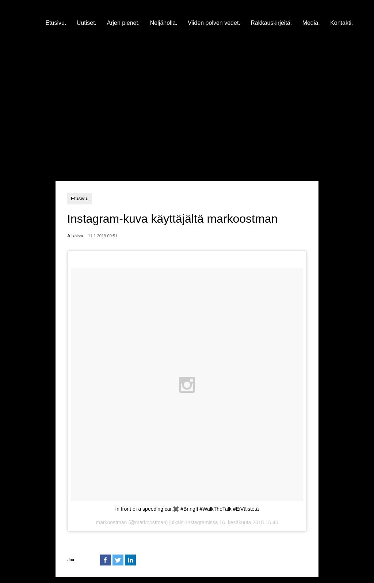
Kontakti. (341, 23)
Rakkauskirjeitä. (271, 23)
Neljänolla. (164, 23)
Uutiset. (86, 23)
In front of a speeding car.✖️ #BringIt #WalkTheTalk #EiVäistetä (187, 509)
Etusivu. (55, 23)
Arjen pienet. (123, 23)
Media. (311, 23)
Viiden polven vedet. (214, 23)
